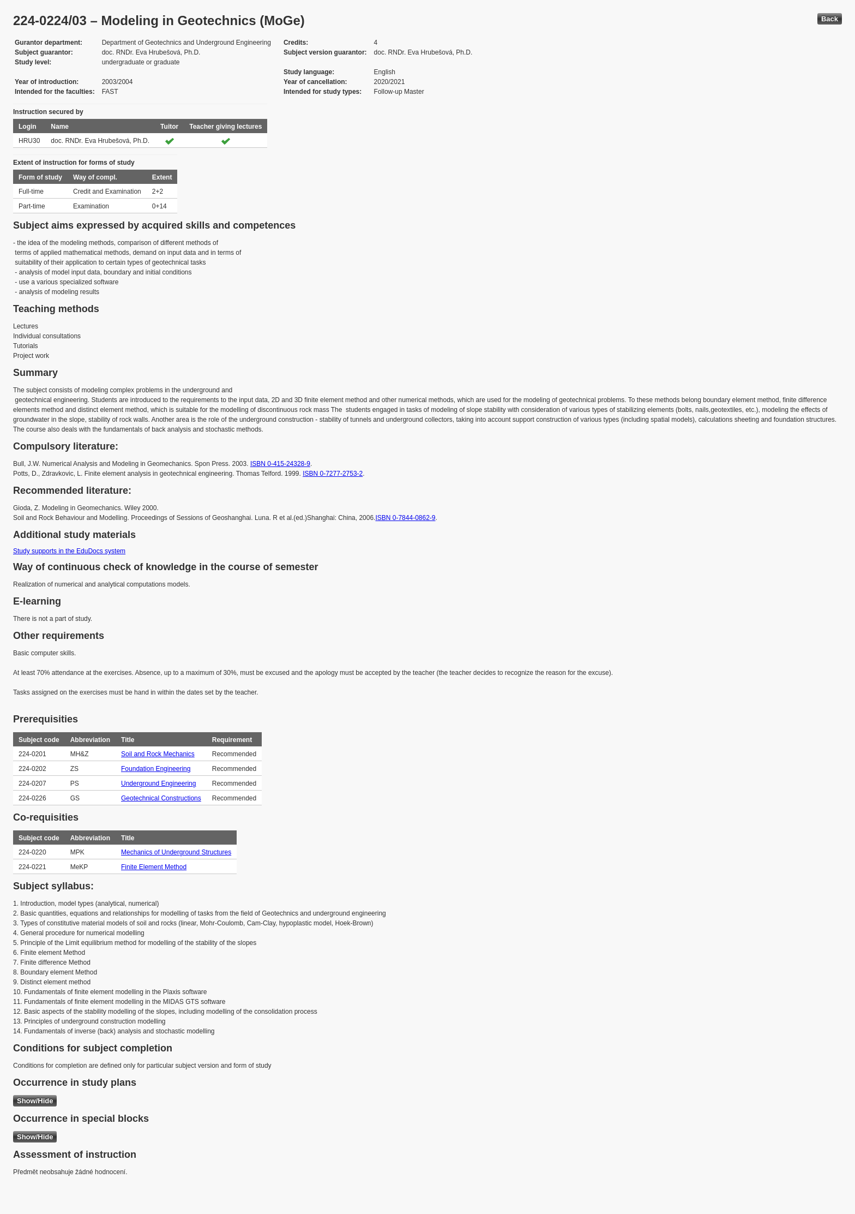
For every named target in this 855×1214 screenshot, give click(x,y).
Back (829, 19)
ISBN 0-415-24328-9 (280, 464)
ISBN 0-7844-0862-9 (405, 518)
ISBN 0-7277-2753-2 (333, 473)
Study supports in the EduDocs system (69, 551)
